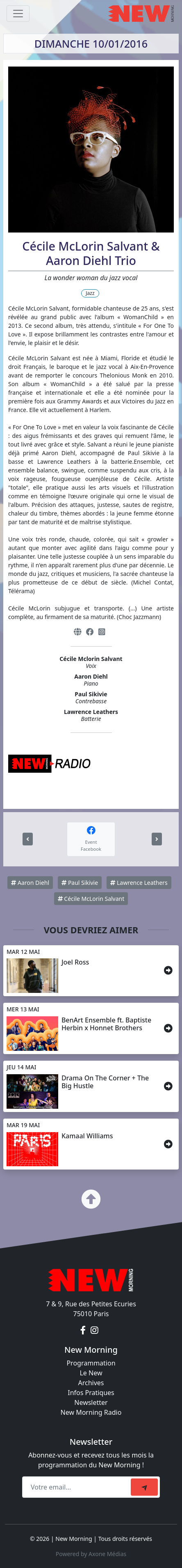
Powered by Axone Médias (91, 1554)
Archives (91, 1382)
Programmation (90, 1363)
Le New (91, 1372)
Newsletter (90, 1402)
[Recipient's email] (77, 1487)
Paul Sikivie (79, 882)
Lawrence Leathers (138, 882)
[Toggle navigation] (18, 13)
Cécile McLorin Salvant (91, 899)
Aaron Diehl (30, 882)
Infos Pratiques (91, 1392)
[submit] (144, 1487)
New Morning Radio (91, 1412)
